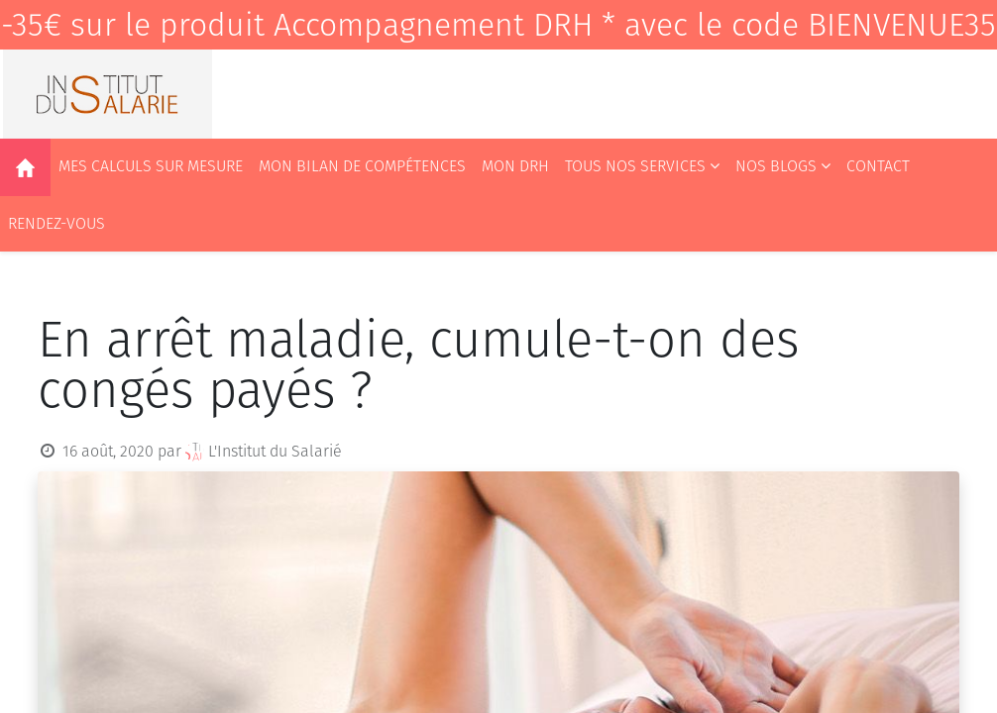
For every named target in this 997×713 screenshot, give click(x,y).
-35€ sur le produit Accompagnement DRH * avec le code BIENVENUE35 (498, 25)
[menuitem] (25, 167)
